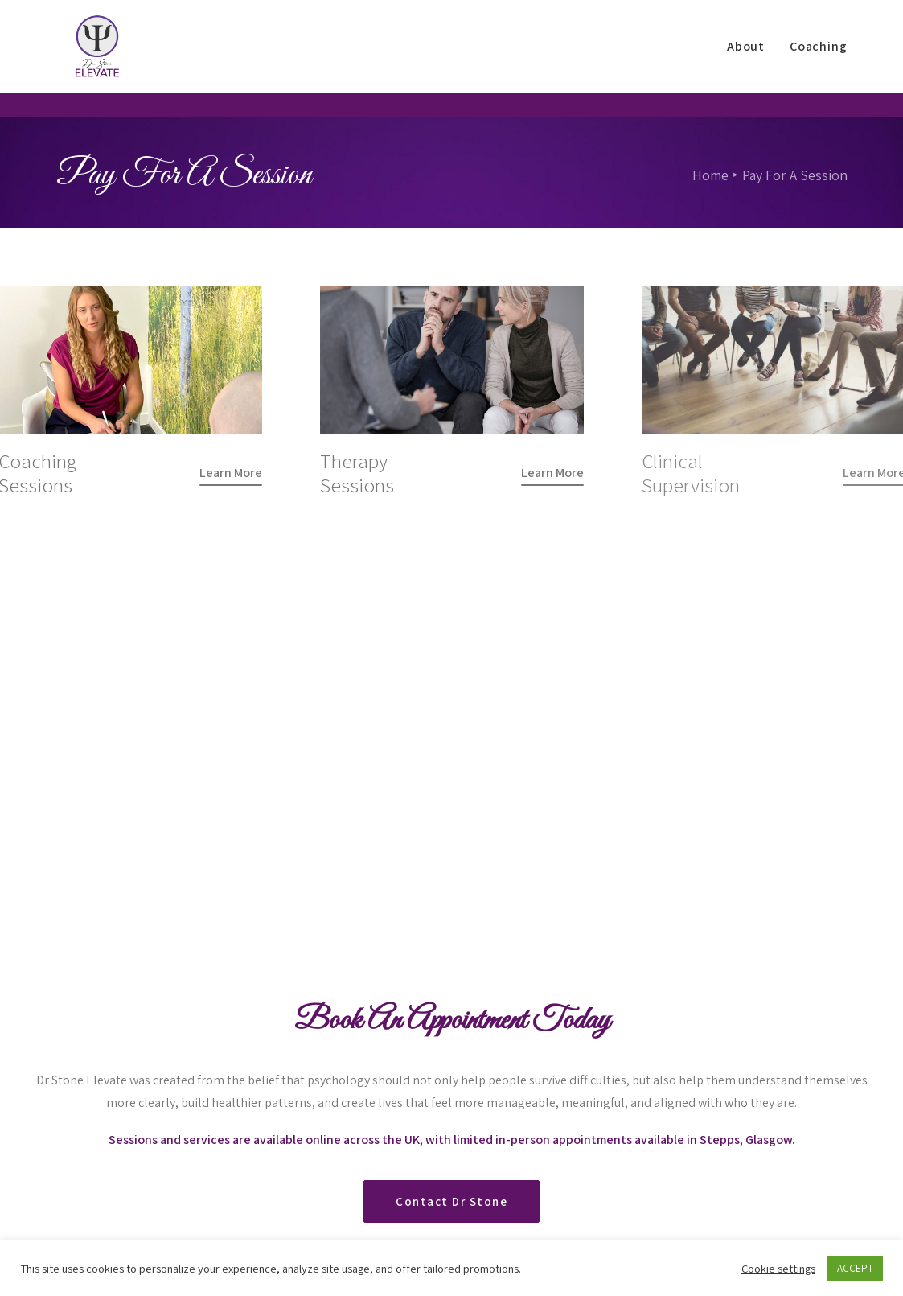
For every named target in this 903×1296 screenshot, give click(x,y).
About (746, 58)
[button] (230, 472)
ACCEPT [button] (855, 1268)
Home (710, 175)
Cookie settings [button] (778, 1268)
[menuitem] (751, 58)
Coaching (818, 58)
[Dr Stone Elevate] (89, 58)
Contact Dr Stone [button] (451, 986)
